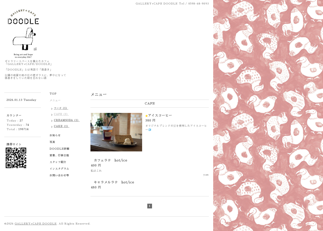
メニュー (55, 100)
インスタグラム (59, 169)
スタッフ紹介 (58, 162)
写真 (52, 142)
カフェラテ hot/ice (110, 160)
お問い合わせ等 (59, 175)
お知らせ (55, 135)
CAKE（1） (61, 126)
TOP (53, 93)
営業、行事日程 (59, 155)
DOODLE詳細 (59, 149)
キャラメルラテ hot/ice (114, 182)
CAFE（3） (61, 114)
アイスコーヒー (160, 115)
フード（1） (61, 108)
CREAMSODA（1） (67, 120)
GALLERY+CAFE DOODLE (36, 223)
